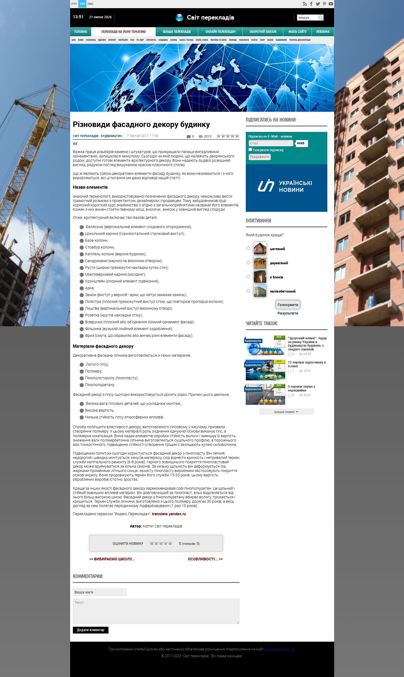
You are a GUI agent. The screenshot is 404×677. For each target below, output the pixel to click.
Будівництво (281, 40)
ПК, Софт (140, 40)
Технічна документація (299, 40)
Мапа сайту (297, 32)
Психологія (244, 40)
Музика (173, 40)
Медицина (163, 40)
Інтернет (112, 40)
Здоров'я (102, 40)
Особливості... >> (205, 559)
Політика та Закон (218, 40)
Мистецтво (123, 40)
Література (151, 40)
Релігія (254, 40)
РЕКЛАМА (323, 32)
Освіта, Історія (202, 40)
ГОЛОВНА (80, 32)
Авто (74, 40)
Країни (270, 40)
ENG (91, 4)
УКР (82, 4)
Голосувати (288, 304)
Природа (233, 40)
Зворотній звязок (263, 32)
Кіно (132, 40)
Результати (288, 313)
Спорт (262, 40)
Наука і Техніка (186, 40)
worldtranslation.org (279, 649)
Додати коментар (90, 630)
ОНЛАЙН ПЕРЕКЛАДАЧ (220, 32)
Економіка (91, 40)
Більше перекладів (177, 32)
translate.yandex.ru (169, 513)
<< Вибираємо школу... (112, 558)
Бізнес (80, 40)
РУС (74, 4)
